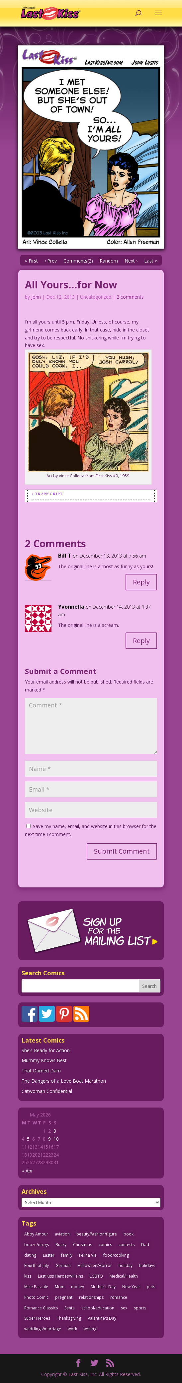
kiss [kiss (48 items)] (27, 1276)
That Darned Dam (41, 1070)
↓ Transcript (47, 494)
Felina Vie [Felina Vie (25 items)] (88, 1255)
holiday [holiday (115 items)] (126, 1265)
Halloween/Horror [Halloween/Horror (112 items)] (94, 1265)
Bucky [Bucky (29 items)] (60, 1244)
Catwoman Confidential (47, 1091)
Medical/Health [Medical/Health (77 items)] (124, 1276)
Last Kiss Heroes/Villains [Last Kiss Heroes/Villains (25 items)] (60, 1276)
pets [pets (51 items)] (151, 1287)
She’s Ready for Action (46, 1050)
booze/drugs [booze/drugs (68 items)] (36, 1244)
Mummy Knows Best (44, 1060)
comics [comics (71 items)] (105, 1244)
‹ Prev (51, 261)
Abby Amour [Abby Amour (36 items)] (36, 1234)
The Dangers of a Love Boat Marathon (64, 1081)
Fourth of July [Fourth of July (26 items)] (36, 1265)
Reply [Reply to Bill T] (141, 581)
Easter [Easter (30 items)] (48, 1255)
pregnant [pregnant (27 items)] (63, 1297)
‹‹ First (31, 261)
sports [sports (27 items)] (140, 1308)
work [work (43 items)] (72, 1329)
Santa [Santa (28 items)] (69, 1308)
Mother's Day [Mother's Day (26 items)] (103, 1287)
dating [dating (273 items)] (30, 1255)
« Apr (27, 1171)
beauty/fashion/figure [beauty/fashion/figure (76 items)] (96, 1234)
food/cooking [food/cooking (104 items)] (116, 1255)
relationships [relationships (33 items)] (91, 1297)
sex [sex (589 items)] (124, 1308)
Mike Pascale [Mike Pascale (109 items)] (36, 1287)
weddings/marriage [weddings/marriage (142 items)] (42, 1329)
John (36, 297)
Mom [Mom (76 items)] (59, 1287)
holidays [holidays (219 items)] (147, 1265)
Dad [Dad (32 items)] (145, 1244)
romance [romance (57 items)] (118, 1297)
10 (56, 1139)
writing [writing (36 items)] (90, 1329)
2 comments (130, 297)
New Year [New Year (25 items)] (131, 1287)
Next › (131, 261)
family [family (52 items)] (66, 1255)
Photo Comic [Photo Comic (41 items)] (36, 1297)
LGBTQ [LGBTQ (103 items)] (96, 1276)
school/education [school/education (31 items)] (97, 1308)
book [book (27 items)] (129, 1234)
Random (109, 261)
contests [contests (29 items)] (127, 1244)
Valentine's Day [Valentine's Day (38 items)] (102, 1318)
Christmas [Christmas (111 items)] (82, 1244)
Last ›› (150, 261)
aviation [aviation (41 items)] (62, 1234)
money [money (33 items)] (77, 1287)
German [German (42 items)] (63, 1265)
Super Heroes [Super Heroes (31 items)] (37, 1318)
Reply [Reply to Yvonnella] (141, 640)
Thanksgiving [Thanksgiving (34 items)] (69, 1318)
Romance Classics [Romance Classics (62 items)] (41, 1308)
